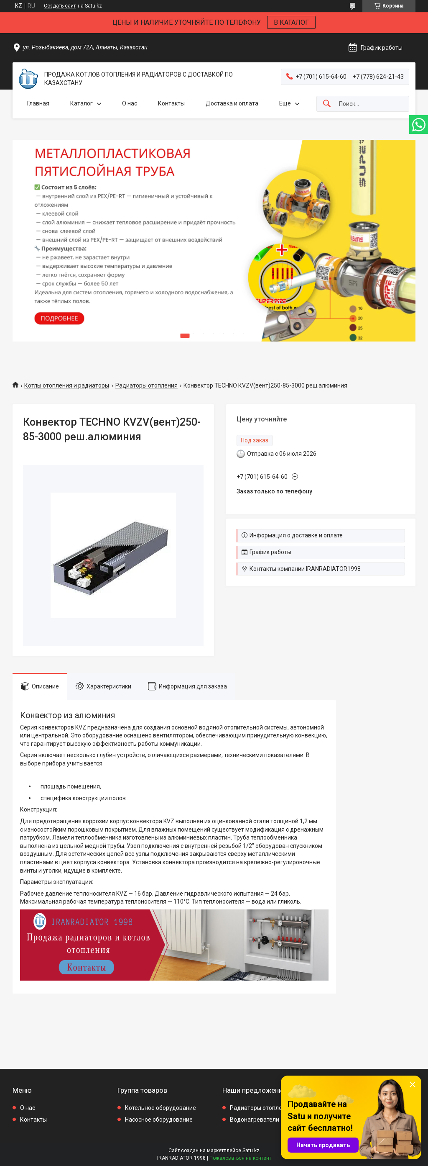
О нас (129, 103)
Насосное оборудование (159, 1119)
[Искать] (327, 104)
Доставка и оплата (232, 103)
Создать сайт (60, 6)
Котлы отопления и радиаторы (66, 385)
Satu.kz (251, 1150)
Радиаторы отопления (146, 385)
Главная (38, 103)
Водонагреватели (254, 1119)
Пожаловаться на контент (240, 1158)
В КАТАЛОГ (291, 22)
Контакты (171, 103)
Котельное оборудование (160, 1107)
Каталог (81, 103)
